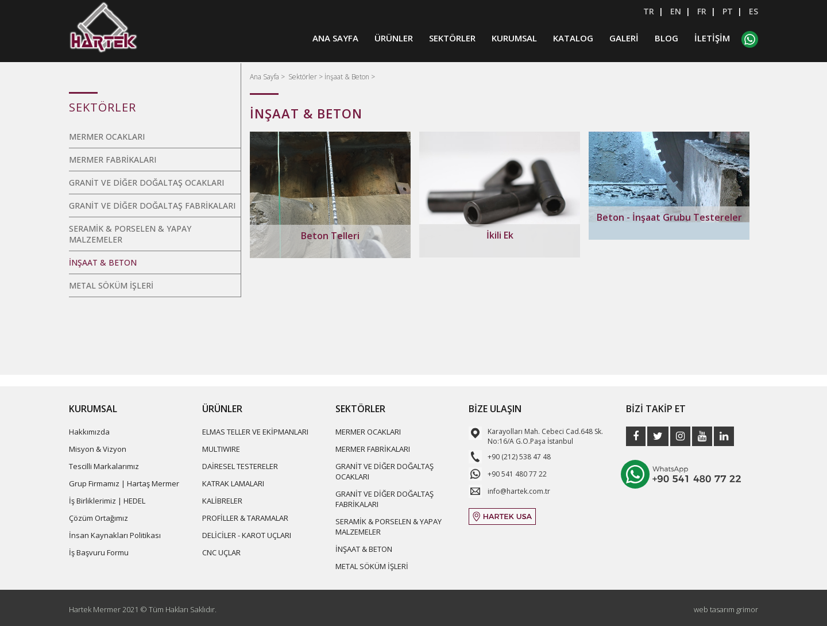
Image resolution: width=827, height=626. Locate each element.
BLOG (666, 39)
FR (701, 11)
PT (727, 11)
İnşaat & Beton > (349, 77)
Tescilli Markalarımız (104, 466)
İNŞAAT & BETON (103, 262)
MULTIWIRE (221, 449)
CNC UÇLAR (221, 552)
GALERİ (624, 39)
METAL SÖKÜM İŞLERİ (111, 285)
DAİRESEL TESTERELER (240, 466)
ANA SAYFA (335, 39)
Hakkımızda (89, 432)
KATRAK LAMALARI (233, 483)
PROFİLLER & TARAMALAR (245, 518)
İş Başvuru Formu (99, 552)
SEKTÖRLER (452, 39)
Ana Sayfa (265, 77)
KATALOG (573, 39)
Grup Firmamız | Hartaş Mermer (124, 483)
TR (648, 11)
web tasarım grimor (726, 609)
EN (675, 11)
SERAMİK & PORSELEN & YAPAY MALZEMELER (130, 234)
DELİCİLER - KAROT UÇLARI (246, 535)
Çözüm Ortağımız (98, 518)
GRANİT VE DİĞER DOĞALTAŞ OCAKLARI (146, 182)
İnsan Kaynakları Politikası (115, 535)
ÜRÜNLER (393, 39)
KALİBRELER (222, 501)
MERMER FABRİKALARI (112, 159)
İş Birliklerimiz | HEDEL (107, 501)
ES (753, 11)
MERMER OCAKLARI (107, 136)
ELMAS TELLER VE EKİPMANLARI (255, 432)
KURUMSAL (514, 39)
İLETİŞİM (712, 39)
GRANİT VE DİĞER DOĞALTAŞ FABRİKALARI (152, 205)
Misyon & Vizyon (97, 449)
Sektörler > (306, 77)
